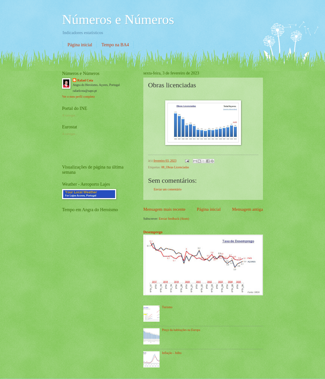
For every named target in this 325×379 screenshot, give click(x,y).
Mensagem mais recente (164, 209)
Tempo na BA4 (115, 44)
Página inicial (79, 44)
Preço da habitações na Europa (181, 330)
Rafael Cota (85, 80)
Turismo (167, 307)
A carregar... (69, 115)
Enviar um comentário (167, 189)
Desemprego (152, 232)
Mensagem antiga (247, 209)
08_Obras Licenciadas (175, 167)
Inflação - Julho (172, 353)
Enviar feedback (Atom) (174, 218)
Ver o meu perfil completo (78, 96)
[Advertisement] (115, 149)
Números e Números (118, 19)
